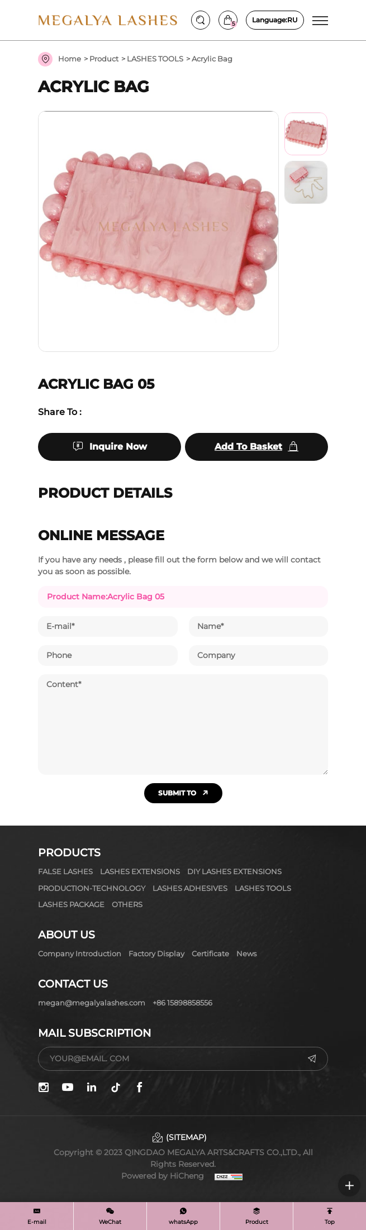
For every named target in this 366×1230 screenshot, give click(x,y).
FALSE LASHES (65, 871)
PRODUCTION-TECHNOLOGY (91, 888)
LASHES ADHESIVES (190, 888)
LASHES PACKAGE (71, 904)
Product (103, 58)
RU (275, 20)
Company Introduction (79, 953)
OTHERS (127, 904)
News (246, 953)
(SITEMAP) (186, 1137)
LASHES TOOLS (155, 58)
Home (69, 58)
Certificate (210, 953)
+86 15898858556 (182, 1002)
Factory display (156, 953)
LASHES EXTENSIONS (140, 871)
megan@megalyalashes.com (91, 1002)
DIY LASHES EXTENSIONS (234, 871)
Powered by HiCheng (162, 1176)
